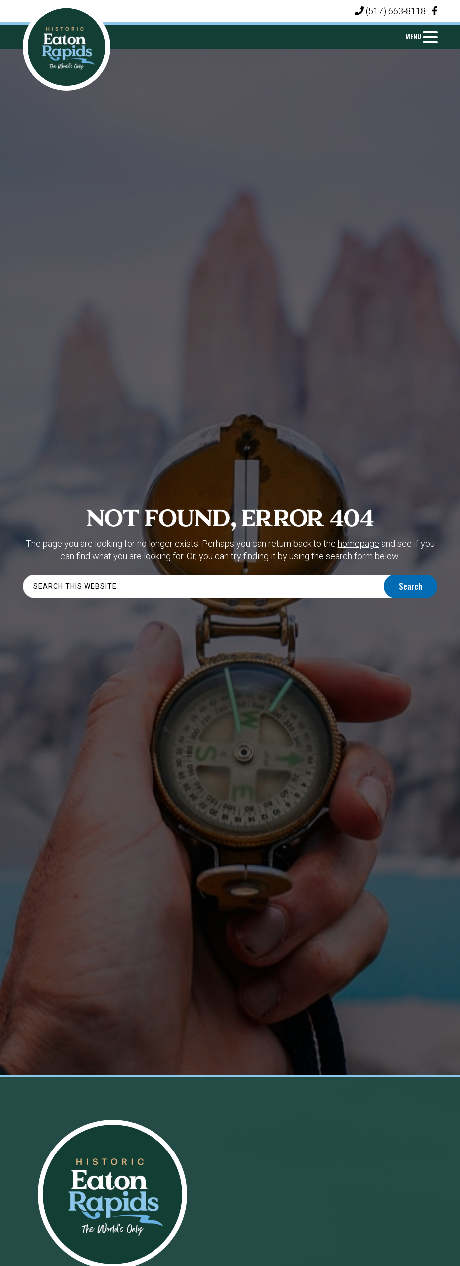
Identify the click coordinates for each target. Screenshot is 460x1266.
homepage (358, 543)
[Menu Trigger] (421, 36)
